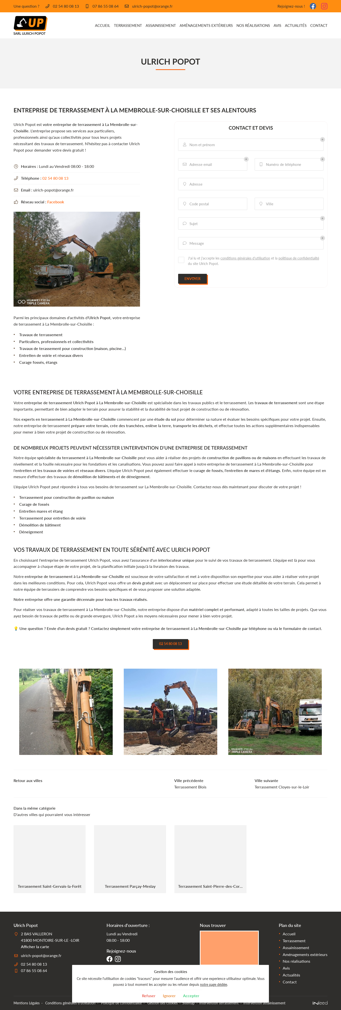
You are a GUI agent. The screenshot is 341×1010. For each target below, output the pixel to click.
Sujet (190, 224)
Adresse (192, 184)
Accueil (102, 25)
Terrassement (128, 25)
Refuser (148, 995)
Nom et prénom (198, 145)
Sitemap (188, 1003)
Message (193, 243)
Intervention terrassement (219, 1003)
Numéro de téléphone (280, 164)
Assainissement (161, 25)
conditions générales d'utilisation (245, 258)
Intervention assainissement (264, 1003)
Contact (318, 25)
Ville (266, 204)
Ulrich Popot (99, 317)
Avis (277, 25)
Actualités (296, 25)
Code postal (195, 204)
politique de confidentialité (299, 258)
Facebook (55, 201)
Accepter (191, 995)
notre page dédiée (213, 984)
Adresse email (197, 164)
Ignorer (169, 995)
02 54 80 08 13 (55, 178)
